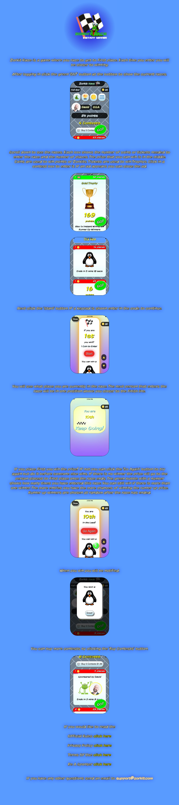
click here (102, 736)
